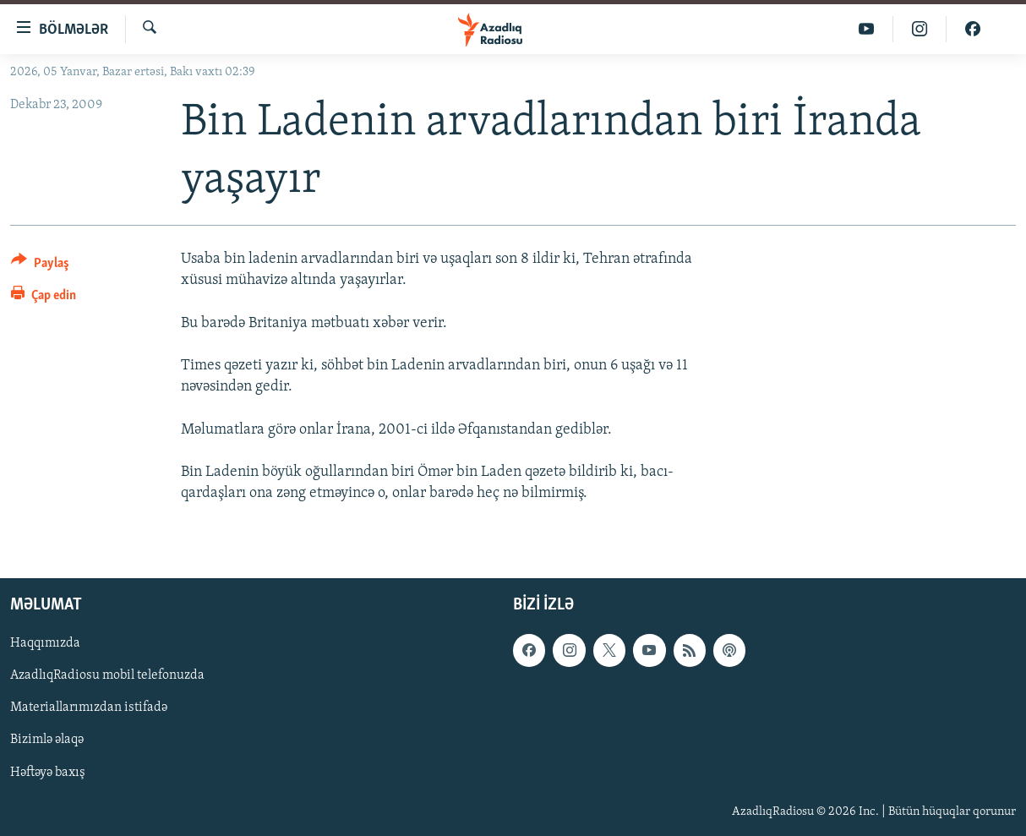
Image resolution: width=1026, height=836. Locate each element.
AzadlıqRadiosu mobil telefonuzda (107, 676)
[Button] (40, 266)
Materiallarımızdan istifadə (88, 708)
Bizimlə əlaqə (47, 740)
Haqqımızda (45, 644)
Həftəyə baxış (47, 772)
